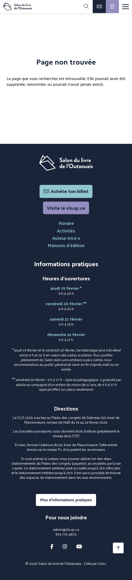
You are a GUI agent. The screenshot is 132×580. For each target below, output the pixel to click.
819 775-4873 (66, 534)
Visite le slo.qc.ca (66, 207)
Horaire (66, 223)
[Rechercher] (86, 6)
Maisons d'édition (66, 245)
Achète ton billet (66, 191)
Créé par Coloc (95, 563)
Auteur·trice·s (66, 238)
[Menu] (125, 7)
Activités (66, 231)
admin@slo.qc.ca (66, 529)
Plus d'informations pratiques (66, 500)
